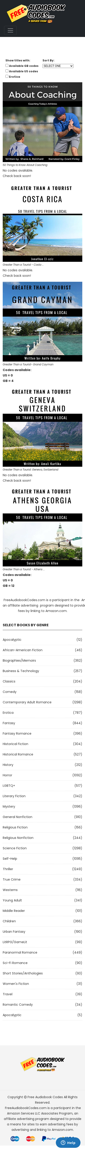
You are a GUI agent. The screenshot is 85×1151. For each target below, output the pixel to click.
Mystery (9, 806)
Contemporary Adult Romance (27, 702)
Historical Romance (18, 754)
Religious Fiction (15, 827)
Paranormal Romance (20, 952)
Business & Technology (21, 671)
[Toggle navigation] (10, 30)
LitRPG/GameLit (15, 942)
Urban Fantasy (14, 931)
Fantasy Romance (17, 733)
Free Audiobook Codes (45, 1097)
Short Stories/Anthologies (23, 973)
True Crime (12, 879)
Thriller (8, 869)
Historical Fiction (15, 744)
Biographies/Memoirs (19, 660)
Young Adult (12, 900)
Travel (7, 994)
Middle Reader (14, 910)
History (8, 764)
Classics (9, 681)
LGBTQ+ (9, 785)
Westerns (10, 890)
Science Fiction (15, 848)
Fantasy (9, 723)
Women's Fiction (16, 983)
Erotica (8, 712)
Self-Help (10, 858)
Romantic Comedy (18, 1004)
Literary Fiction (14, 796)
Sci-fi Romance (15, 963)
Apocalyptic (12, 639)
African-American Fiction (22, 650)
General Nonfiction (17, 817)
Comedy (10, 692)
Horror (7, 775)
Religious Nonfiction (18, 837)
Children (9, 921)
